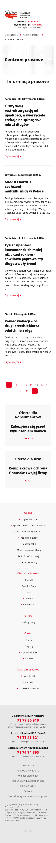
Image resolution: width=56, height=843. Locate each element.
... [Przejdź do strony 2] (21, 384)
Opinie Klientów (29, 652)
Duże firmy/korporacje (29, 556)
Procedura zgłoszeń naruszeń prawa (28, 796)
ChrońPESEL (29, 604)
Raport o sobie (29, 543)
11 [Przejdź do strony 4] (31, 384)
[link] (9, 385)
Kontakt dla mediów (29, 688)
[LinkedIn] (30, 831)
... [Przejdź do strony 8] (20, 391)
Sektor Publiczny (29, 562)
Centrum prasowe (31, 34)
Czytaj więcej (12, 156)
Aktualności (29, 676)
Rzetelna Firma (29, 586)
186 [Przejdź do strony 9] (26, 391)
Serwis (28, 791)
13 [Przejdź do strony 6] (42, 384)
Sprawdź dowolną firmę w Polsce (29, 525)
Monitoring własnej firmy (29, 550)
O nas (28, 633)
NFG (29, 592)
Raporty (29, 682)
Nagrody (29, 646)
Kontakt (29, 658)
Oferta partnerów (28, 573)
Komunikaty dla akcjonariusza (28, 780)
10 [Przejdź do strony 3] (25, 384)
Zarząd (29, 640)
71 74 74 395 (28, 752)
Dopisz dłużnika (29, 519)
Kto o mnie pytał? (29, 537)
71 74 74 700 (34, 21)
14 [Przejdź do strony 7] (47, 384)
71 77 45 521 (28, 737)
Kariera (27, 615)
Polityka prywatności (28, 770)
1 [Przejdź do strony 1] (16, 384)
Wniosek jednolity (28, 775)
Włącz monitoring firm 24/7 (29, 531)
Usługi (28, 512)
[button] (48, 15)
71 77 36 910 (28, 720)
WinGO (29, 598)
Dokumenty (28, 765)
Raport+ (29, 580)
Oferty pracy (29, 622)
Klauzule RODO (28, 786)
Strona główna (11, 34)
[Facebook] (25, 831)
